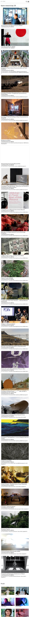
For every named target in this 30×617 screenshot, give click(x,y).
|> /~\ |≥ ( (3, 1)
